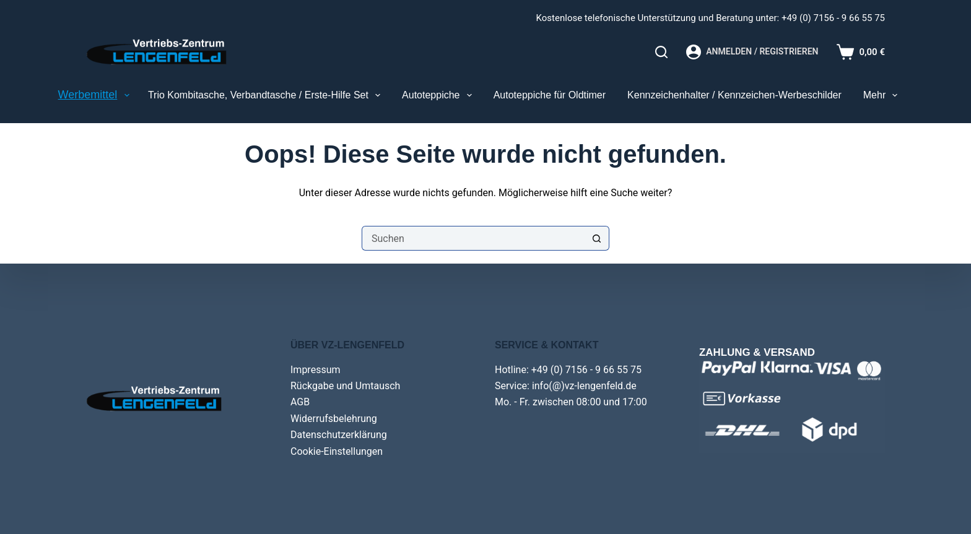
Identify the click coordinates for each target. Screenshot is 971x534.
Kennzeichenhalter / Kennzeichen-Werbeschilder (734, 95)
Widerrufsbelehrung (333, 418)
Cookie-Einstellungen (336, 451)
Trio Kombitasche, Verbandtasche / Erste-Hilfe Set (266, 95)
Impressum (315, 370)
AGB (300, 402)
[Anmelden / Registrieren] (752, 52)
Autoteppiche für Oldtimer (550, 95)
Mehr (883, 95)
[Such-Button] (597, 238)
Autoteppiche (439, 95)
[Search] (661, 52)
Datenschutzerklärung (338, 435)
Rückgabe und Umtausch (345, 386)
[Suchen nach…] (473, 238)
